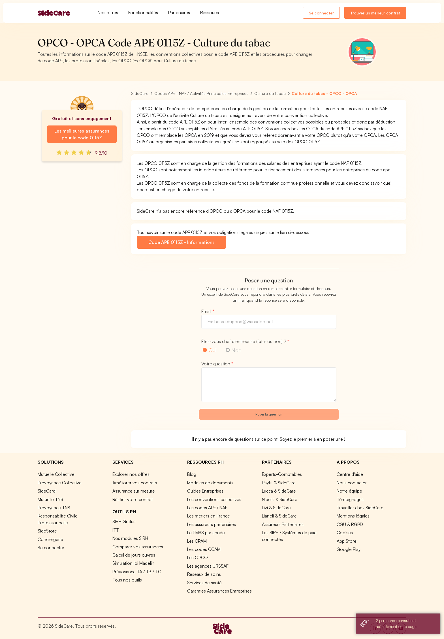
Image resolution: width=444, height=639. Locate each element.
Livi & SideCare (276, 507)
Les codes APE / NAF (207, 507)
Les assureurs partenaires (211, 524)
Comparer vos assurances (137, 546)
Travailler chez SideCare (360, 507)
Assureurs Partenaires (283, 524)
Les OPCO (197, 557)
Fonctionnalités (143, 12)
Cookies (345, 532)
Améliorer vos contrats (134, 482)
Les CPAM (197, 541)
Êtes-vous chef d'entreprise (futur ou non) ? (245, 341)
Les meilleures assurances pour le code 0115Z (81, 134)
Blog (191, 474)
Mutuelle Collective (56, 474)
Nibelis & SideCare (279, 499)
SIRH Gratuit (124, 521)
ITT (115, 530)
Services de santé (204, 582)
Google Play (348, 549)
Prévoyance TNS (54, 507)
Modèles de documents (210, 482)
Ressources (211, 12)
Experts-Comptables (282, 474)
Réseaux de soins (204, 574)
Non (236, 350)
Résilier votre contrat (132, 499)
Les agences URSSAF (208, 566)
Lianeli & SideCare (279, 516)
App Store (347, 541)
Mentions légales (353, 516)
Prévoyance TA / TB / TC (136, 571)
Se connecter (321, 12)
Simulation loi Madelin (133, 563)
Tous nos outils (127, 580)
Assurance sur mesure (133, 491)
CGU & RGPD (350, 524)
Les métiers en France (208, 516)
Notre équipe (349, 491)
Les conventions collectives (214, 499)
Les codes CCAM (204, 549)
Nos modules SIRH (130, 538)
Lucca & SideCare (279, 491)
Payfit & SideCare (279, 482)
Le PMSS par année (206, 532)
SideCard (47, 491)
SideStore (47, 531)
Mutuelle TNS (50, 499)
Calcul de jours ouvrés (133, 555)
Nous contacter (352, 482)
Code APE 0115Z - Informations (181, 242)
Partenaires (179, 12)
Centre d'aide (350, 474)
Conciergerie (50, 539)
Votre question (217, 364)
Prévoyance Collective (60, 482)
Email (207, 311)
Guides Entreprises (205, 491)
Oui (212, 350)
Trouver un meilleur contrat (375, 12)
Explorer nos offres (131, 474)
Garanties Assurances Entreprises (219, 591)
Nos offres (108, 12)
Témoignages (350, 499)
